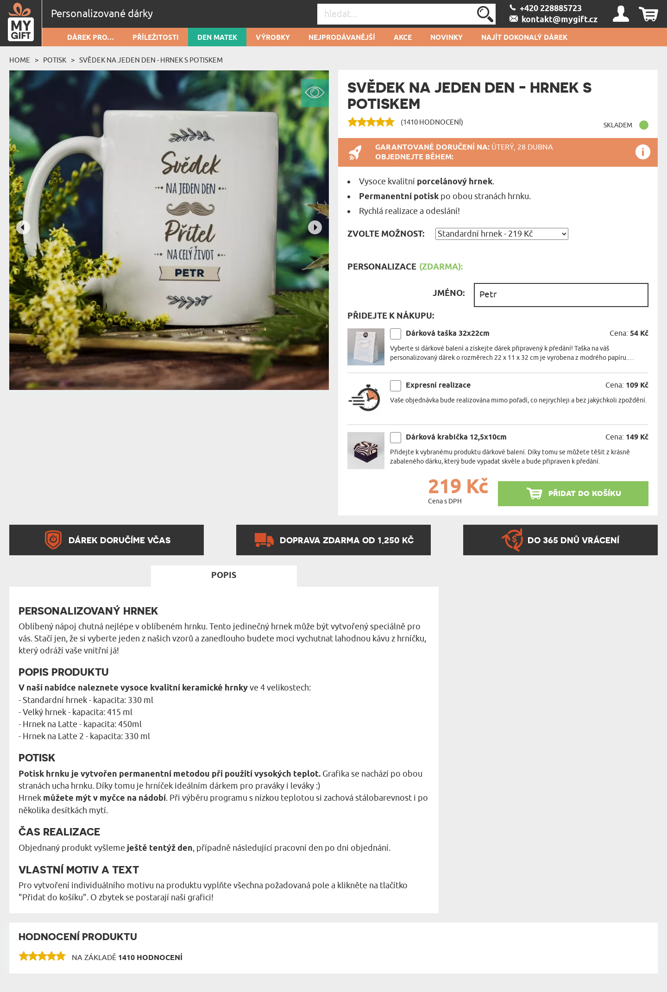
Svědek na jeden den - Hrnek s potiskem (151, 60)
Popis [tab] (223, 575)
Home (19, 60)
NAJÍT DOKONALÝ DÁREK (524, 38)
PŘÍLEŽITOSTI (155, 38)
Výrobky (273, 38)
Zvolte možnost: (385, 234)
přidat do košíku (584, 493)
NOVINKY (446, 38)
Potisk (54, 60)
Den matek (217, 38)
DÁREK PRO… (90, 38)
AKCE (403, 38)
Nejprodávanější (341, 38)
